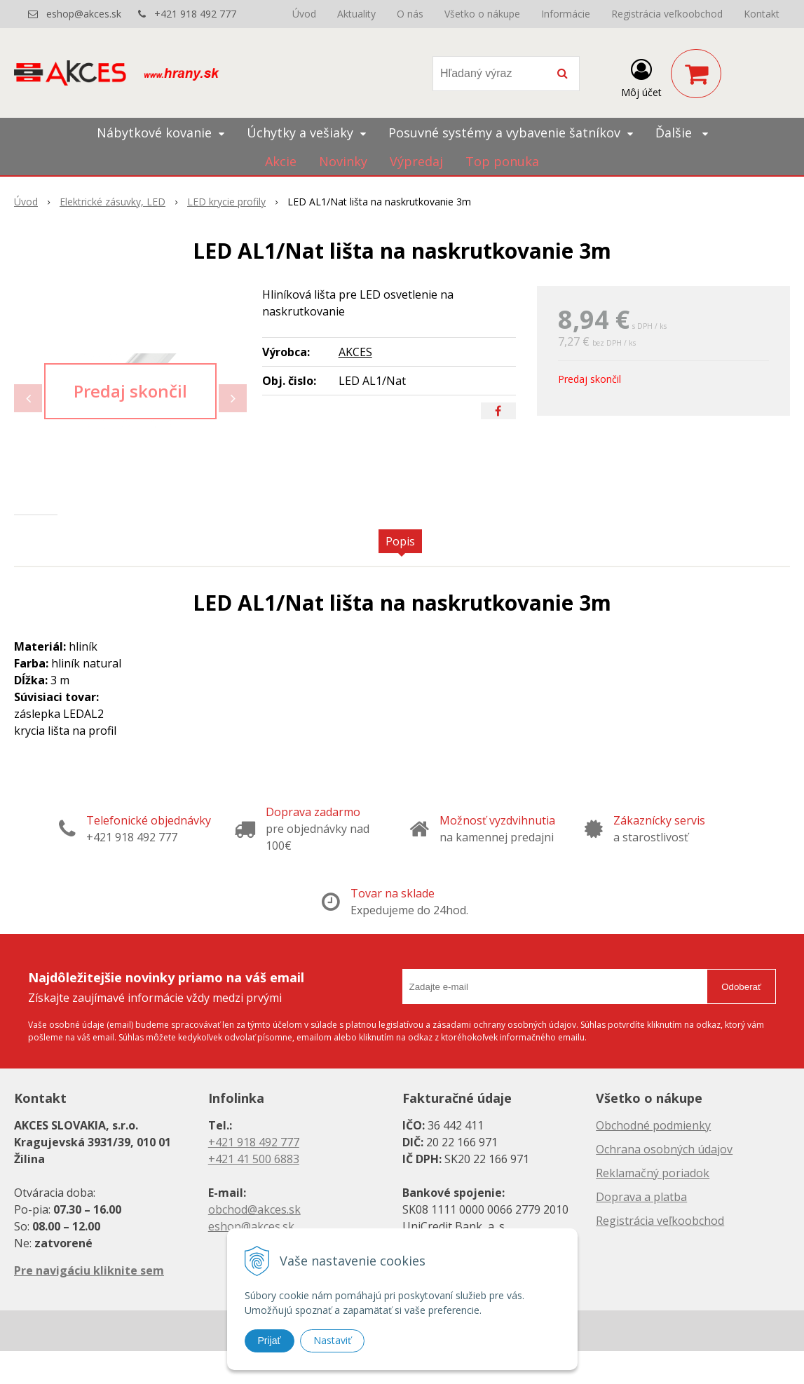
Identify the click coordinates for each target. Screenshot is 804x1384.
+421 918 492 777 (195, 13)
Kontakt (761, 13)
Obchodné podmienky (653, 1158)
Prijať (269, 1340)
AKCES (355, 352)
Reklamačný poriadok (652, 1206)
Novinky (343, 161)
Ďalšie (681, 132)
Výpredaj (416, 161)
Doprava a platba (641, 1229)
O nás (410, 13)
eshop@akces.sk (83, 13)
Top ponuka (502, 161)
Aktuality (356, 13)
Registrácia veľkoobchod (667, 13)
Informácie (565, 13)
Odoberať (741, 1019)
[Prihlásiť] (641, 76)
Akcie (281, 161)
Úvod (304, 13)
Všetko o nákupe (482, 13)
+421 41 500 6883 (253, 1192)
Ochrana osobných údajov (664, 1182)
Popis (400, 574)
